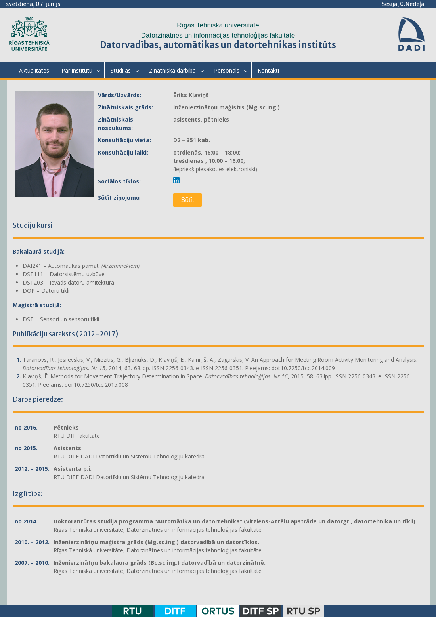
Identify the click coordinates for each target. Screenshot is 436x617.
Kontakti (268, 70)
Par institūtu (76, 70)
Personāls (226, 70)
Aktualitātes (34, 70)
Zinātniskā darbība (172, 70)
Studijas (121, 70)
